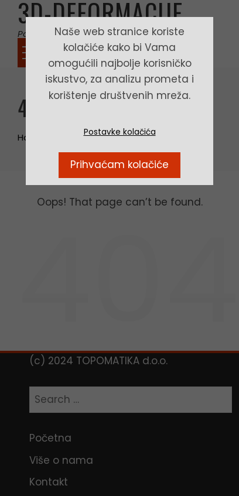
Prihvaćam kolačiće (119, 165)
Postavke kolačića (120, 132)
